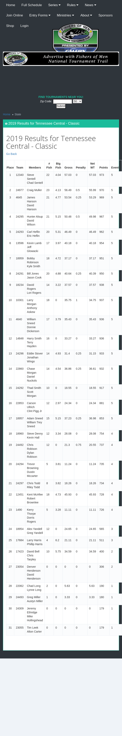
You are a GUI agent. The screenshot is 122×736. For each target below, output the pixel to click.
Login (24, 26)
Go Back (11, 153)
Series (54, 5)
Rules (72, 5)
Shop (10, 26)
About (86, 15)
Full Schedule (31, 5)
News (90, 5)
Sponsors (105, 15)
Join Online (14, 15)
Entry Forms (40, 15)
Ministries (65, 15)
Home (10, 5)
